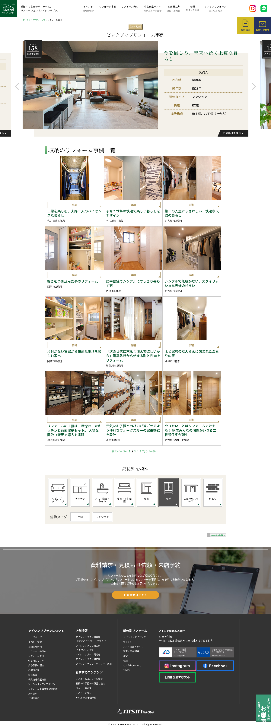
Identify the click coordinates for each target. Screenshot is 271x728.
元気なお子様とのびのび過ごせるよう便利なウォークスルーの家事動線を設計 (133, 430)
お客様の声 (173, 8)
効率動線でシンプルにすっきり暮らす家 (133, 283)
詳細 (74, 205)
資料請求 (32, 693)
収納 (125, 660)
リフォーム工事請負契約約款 (43, 688)
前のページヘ (120, 451)
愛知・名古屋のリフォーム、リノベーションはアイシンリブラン (40, 8)
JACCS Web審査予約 (86, 697)
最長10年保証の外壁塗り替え (90, 683)
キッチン (127, 641)
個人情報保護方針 (37, 679)
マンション (102, 517)
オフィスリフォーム (215, 8)
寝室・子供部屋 (131, 651)
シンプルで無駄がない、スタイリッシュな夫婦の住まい (192, 283)
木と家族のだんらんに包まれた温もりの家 (192, 353)
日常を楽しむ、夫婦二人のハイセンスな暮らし (74, 213)
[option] (135, 85)
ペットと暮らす (83, 688)
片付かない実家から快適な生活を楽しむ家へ (74, 353)
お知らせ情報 (35, 646)
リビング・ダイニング (134, 637)
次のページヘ (150, 451)
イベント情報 (35, 641)
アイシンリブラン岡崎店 (88, 654)
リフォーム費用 (129, 6)
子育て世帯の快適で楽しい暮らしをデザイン (133, 213)
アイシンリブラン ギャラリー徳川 (94, 663)
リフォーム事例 (107, 6)
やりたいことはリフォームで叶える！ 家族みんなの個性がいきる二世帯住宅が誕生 (190, 430)
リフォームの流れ (37, 651)
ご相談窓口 (34, 698)
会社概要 (32, 674)
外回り (126, 670)
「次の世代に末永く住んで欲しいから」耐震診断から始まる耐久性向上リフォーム (133, 355)
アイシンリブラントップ (34, 19)
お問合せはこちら (135, 595)
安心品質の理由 (36, 665)
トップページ (35, 637)
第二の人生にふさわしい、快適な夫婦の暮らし (192, 213)
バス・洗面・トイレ (133, 646)
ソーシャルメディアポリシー (42, 684)
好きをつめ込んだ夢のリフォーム (72, 281)
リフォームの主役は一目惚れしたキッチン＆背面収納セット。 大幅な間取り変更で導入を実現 (74, 430)
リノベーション (83, 692)
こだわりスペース (132, 665)
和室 (125, 655)
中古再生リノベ (153, 8)
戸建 (80, 517)
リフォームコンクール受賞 (89, 678)
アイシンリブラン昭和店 (88, 659)
